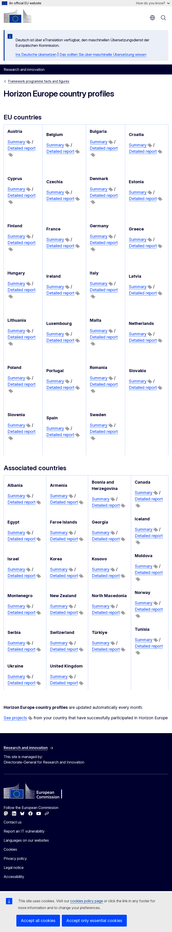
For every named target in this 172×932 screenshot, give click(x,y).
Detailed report (21, 148)
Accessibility (14, 876)
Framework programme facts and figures (38, 81)
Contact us (13, 822)
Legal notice (14, 867)
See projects (15, 717)
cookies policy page (86, 901)
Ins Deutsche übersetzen (36, 54)
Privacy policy (15, 858)
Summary (16, 141)
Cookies (10, 849)
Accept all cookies (38, 920)
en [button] (152, 17)
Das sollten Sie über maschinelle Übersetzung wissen (103, 54)
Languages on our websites (26, 840)
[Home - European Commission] (17, 16)
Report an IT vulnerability (24, 831)
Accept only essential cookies (94, 920)
